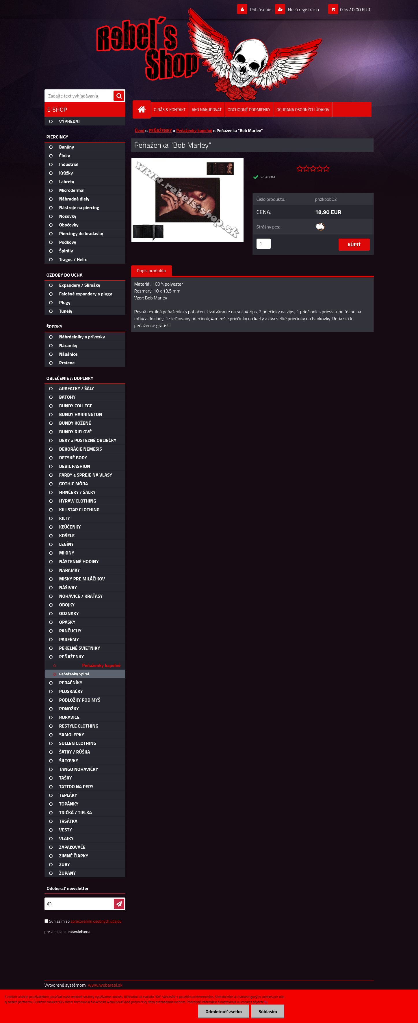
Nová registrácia (303, 9)
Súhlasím (268, 1011)
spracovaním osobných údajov (95, 921)
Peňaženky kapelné (194, 130)
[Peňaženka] (187, 160)
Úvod (139, 130)
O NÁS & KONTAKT (170, 109)
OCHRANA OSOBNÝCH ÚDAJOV (302, 109)
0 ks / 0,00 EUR (355, 9)
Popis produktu (151, 270)
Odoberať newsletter (68, 888)
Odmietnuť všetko (223, 1011)
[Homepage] (144, 109)
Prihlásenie (260, 9)
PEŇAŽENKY (160, 130)
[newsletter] (119, 904)
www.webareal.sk (105, 984)
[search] (119, 96)
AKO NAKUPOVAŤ (207, 109)
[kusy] (264, 244)
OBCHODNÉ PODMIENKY (249, 109)
